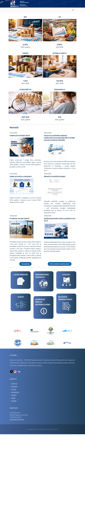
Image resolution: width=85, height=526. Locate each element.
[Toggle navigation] (73, 3)
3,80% (59, 44)
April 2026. (60, 47)
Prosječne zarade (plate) (19, 218)
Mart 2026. (25, 83)
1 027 (25, 81)
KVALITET (66, 274)
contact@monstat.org (17, 419)
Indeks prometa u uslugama (21, 176)
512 (59, 117)
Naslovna (14, 383)
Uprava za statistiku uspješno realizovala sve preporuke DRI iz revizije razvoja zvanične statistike (59, 137)
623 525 (25, 117)
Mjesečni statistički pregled (54, 176)
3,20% (25, 44)
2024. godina (25, 47)
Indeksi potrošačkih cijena (20, 135)
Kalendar (25, 264)
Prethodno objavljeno (59, 264)
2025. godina (59, 120)
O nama (13, 389)
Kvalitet (13, 395)
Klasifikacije (15, 392)
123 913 (59, 81)
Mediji (13, 398)
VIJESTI (20, 297)
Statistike (14, 386)
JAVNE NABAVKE (21, 274)
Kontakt (13, 401)
